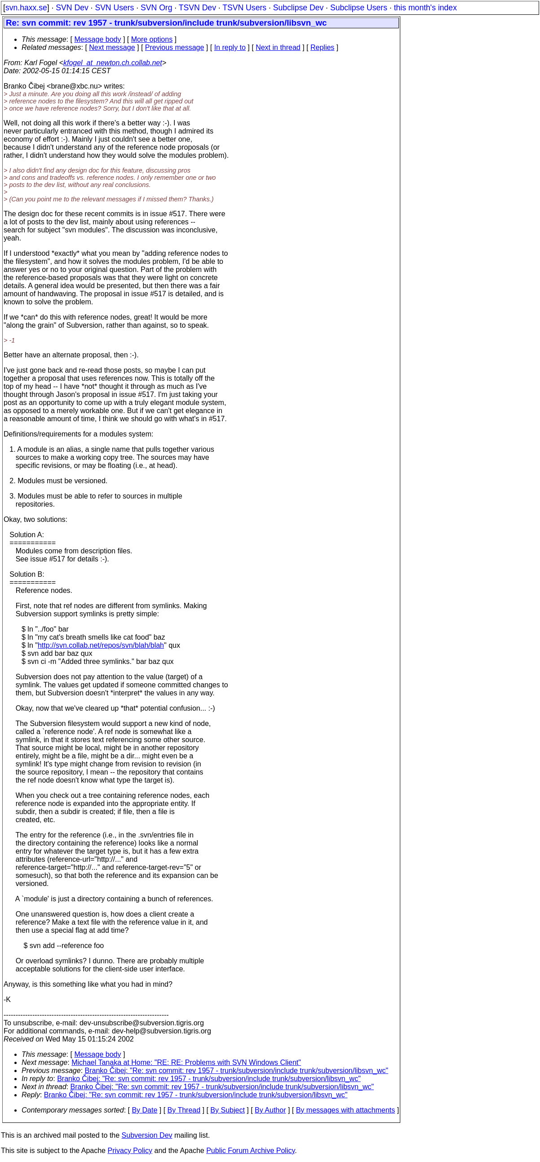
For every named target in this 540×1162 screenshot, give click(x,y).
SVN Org (156, 7)
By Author (270, 1110)
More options (152, 39)
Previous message (174, 47)
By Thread (184, 1110)
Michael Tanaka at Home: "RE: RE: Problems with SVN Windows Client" (186, 1062)
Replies (322, 47)
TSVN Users (244, 7)
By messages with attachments (345, 1110)
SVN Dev (72, 7)
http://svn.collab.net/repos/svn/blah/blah (101, 645)
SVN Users (114, 7)
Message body (97, 39)
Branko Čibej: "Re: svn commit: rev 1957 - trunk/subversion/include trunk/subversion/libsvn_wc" (237, 1070)
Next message (112, 47)
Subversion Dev (147, 1135)
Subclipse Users (358, 7)
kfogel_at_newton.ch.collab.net (112, 63)
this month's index (425, 7)
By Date (144, 1110)
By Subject (227, 1110)
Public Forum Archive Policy (250, 1150)
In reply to (230, 47)
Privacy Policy (129, 1150)
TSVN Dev (197, 7)
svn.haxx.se (26, 7)
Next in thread (278, 47)
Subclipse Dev (298, 7)
